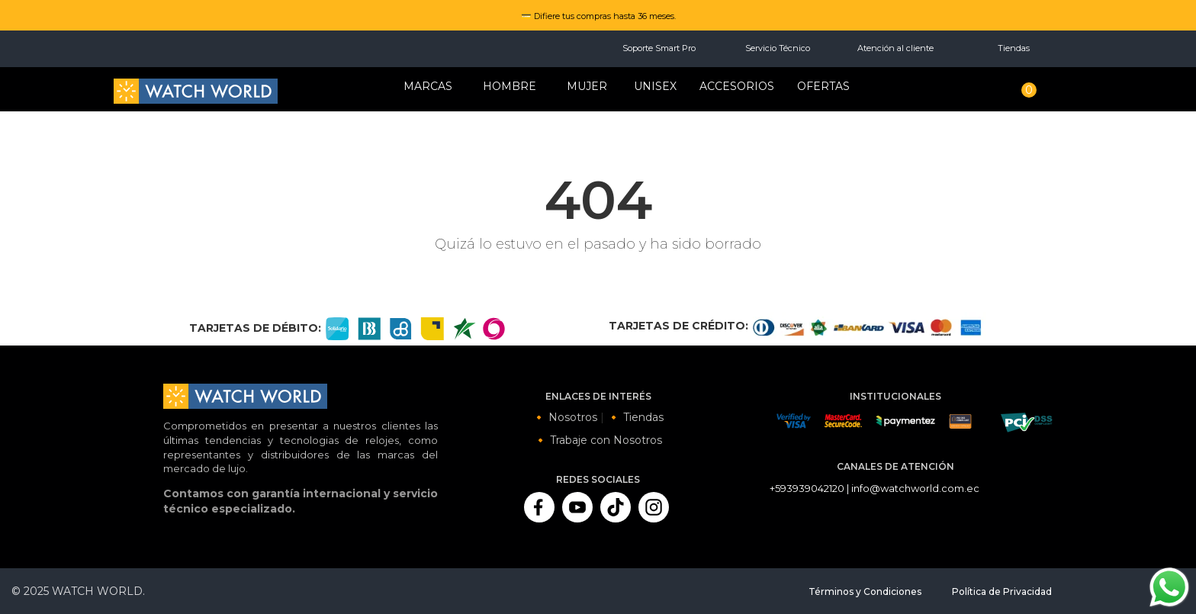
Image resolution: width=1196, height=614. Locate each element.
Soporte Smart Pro (659, 48)
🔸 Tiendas (635, 417)
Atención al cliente (895, 48)
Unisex (655, 86)
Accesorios (736, 86)
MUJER (587, 86)
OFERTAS (823, 86)
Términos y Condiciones (865, 591)
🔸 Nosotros (564, 417)
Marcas (427, 86)
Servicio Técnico (777, 48)
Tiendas (1014, 48)
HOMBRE (509, 86)
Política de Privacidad (1002, 591)
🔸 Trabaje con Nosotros (598, 440)
